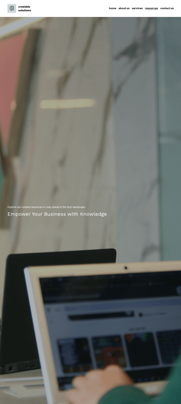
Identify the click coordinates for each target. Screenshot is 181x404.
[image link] (11, 8)
